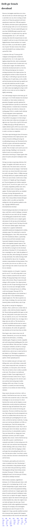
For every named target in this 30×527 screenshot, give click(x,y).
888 (6, 518)
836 (14, 523)
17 (10, 520)
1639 (22, 518)
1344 (14, 520)
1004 (11, 525)
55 (22, 520)
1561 (14, 518)
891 (18, 521)
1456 (10, 521)
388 (26, 521)
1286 (26, 518)
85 (2, 518)
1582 (22, 521)
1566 (3, 520)
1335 (19, 520)
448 (9, 518)
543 (18, 523)
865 (3, 521)
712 (21, 523)
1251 (3, 525)
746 (7, 525)
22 (24, 523)
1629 (15, 521)
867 (3, 523)
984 (6, 521)
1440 (10, 523)
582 (6, 523)
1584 (18, 518)
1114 (7, 520)
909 (25, 520)
